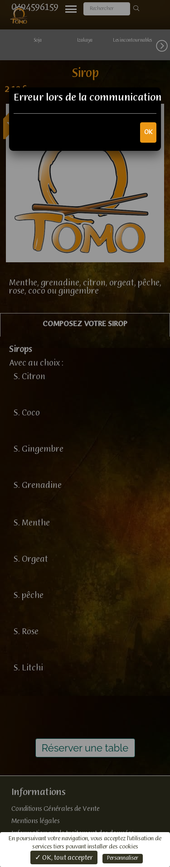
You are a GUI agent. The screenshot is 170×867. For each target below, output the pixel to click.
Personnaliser (122, 858)
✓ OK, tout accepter (64, 858)
